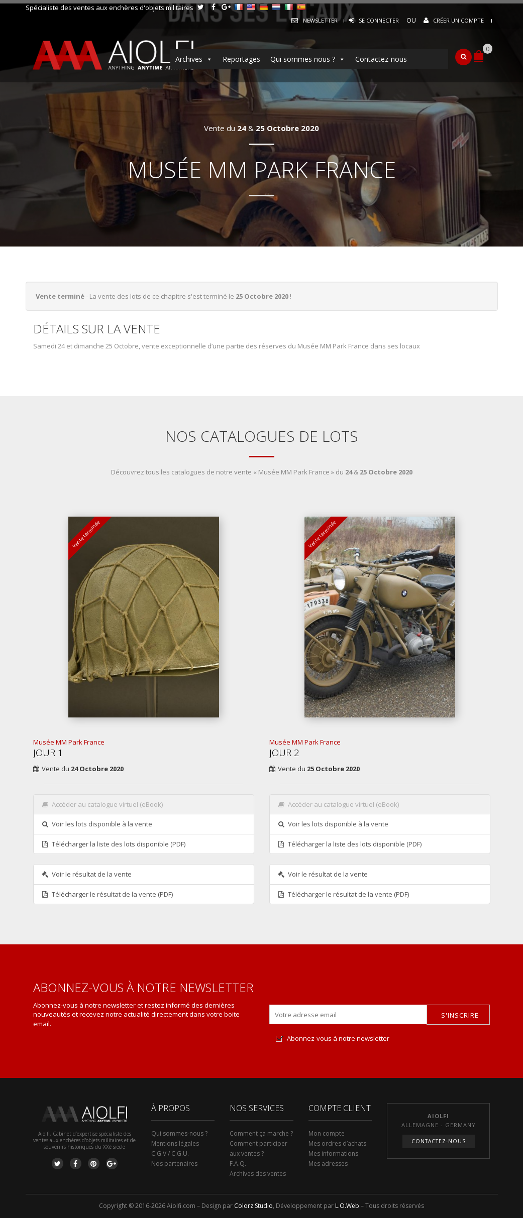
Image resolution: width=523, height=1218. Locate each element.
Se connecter (379, 20)
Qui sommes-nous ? (179, 1133)
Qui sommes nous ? (307, 59)
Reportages (241, 59)
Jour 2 (284, 752)
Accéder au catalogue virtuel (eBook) (102, 804)
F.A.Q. (238, 1163)
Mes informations (333, 1153)
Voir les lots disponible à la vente (97, 823)
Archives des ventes (258, 1173)
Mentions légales (175, 1143)
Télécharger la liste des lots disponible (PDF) (113, 843)
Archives (194, 59)
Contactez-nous (381, 59)
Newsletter (320, 20)
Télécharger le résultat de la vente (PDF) (107, 894)
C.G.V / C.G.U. (170, 1153)
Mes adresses (328, 1163)
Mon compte (326, 1133)
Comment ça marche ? (261, 1133)
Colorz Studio (253, 1205)
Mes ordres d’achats (337, 1143)
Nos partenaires (174, 1163)
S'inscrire (460, 1015)
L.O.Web (347, 1205)
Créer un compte (458, 20)
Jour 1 (48, 752)
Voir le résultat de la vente (86, 874)
